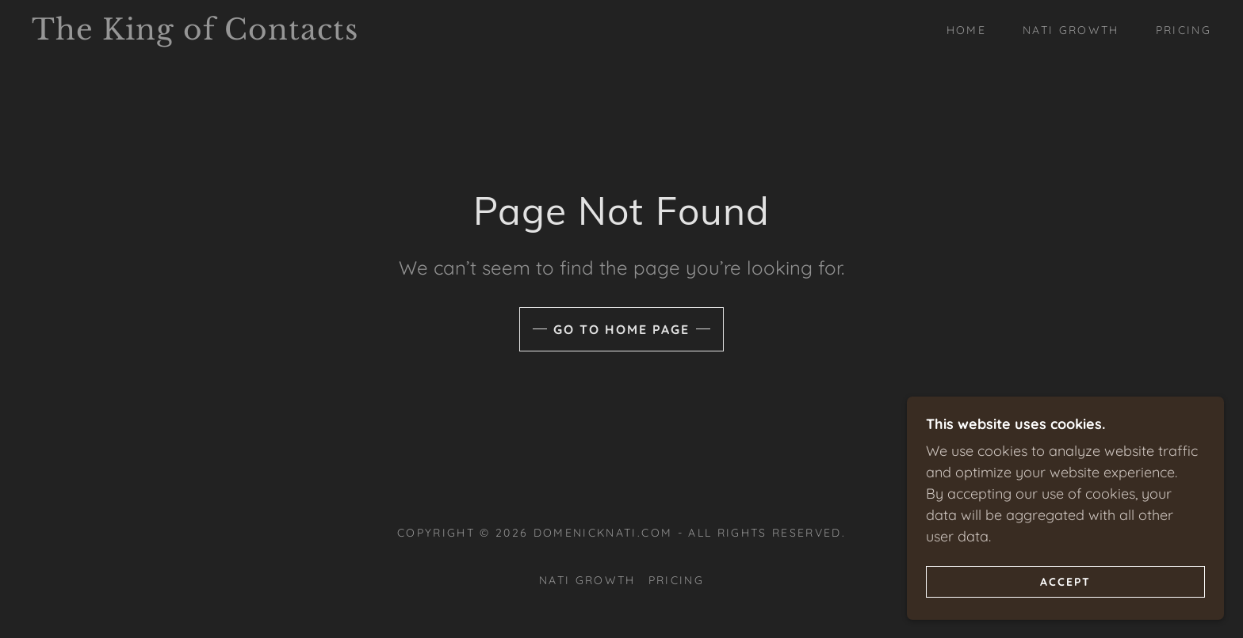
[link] (196, 34)
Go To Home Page (621, 329)
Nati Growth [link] (1071, 30)
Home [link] (966, 30)
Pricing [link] (1183, 30)
